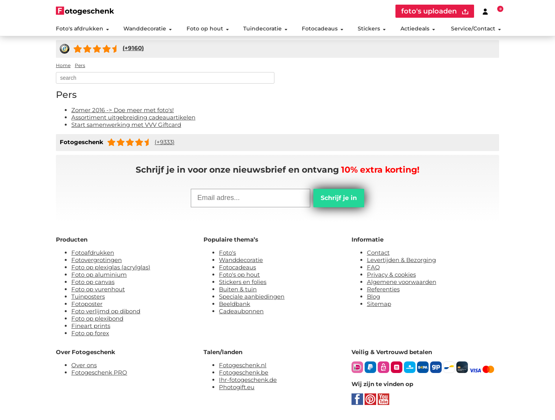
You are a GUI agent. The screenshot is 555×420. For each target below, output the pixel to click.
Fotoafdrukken (92, 252)
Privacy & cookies (391, 274)
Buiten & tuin (238, 289)
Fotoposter (87, 303)
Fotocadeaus (322, 28)
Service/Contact (476, 28)
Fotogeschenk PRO (99, 372)
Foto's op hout (239, 274)
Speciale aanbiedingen (251, 296)
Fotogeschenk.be (243, 372)
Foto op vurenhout (98, 289)
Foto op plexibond (97, 318)
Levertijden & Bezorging (401, 260)
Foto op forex (90, 333)
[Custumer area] (485, 11)
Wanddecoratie (147, 28)
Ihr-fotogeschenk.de (248, 379)
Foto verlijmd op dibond (105, 311)
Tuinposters (88, 296)
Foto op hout (208, 28)
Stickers (372, 28)
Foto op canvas (92, 282)
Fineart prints (90, 325)
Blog (373, 296)
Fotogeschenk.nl (242, 365)
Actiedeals (417, 28)
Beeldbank (234, 303)
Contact (378, 252)
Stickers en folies (242, 282)
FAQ (373, 267)
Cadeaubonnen (241, 311)
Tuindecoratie (265, 28)
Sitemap (379, 303)
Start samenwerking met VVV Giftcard (126, 124)
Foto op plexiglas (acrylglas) (110, 267)
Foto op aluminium (99, 274)
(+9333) (165, 142)
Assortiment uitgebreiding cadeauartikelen (133, 117)
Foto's (227, 252)
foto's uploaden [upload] (434, 11)
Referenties (383, 289)
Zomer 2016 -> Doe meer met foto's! (122, 110)
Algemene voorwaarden (401, 282)
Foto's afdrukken (82, 28)
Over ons (84, 365)
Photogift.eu (236, 387)
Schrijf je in (339, 198)
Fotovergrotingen (96, 260)
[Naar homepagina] (85, 10)
